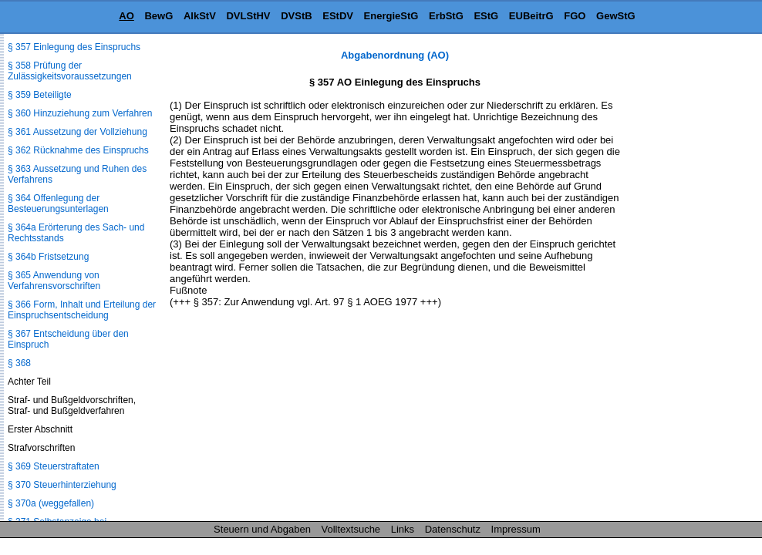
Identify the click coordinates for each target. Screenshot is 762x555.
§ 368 (19, 363)
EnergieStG (391, 16)
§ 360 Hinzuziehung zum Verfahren (80, 113)
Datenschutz (452, 529)
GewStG (616, 16)
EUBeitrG (531, 16)
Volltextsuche (351, 529)
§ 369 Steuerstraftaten (53, 466)
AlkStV (200, 16)
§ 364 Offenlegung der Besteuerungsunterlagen (58, 203)
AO (126, 16)
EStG (486, 16)
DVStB (296, 16)
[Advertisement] (685, 280)
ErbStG (446, 16)
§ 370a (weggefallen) (51, 503)
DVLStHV (248, 16)
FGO (574, 16)
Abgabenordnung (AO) (395, 55)
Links (402, 529)
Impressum (516, 529)
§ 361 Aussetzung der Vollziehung (77, 131)
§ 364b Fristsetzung (48, 256)
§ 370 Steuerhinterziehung (62, 484)
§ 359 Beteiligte (40, 94)
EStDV (337, 16)
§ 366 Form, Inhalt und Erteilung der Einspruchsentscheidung (82, 310)
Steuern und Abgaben (262, 529)
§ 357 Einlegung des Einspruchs (74, 47)
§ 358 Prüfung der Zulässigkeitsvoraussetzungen (70, 71)
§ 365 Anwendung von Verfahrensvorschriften (54, 280)
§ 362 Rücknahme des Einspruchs (78, 150)
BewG (158, 16)
